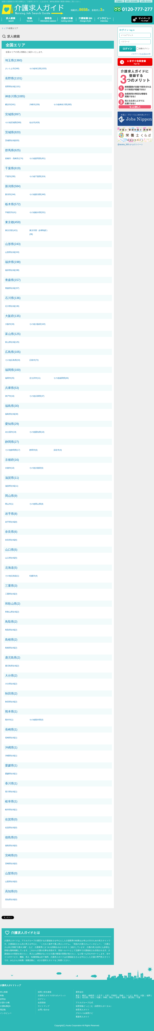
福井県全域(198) (12, 270)
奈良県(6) (11, 531)
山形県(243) (13, 244)
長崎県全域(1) (11, 738)
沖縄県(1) (11, 747)
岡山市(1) (9, 504)
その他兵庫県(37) (36, 396)
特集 (2, 995)
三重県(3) (11, 585)
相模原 (91, 995)
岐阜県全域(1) (11, 809)
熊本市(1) (9, 720)
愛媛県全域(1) (11, 774)
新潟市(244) (10, 194)
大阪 (142, 995)
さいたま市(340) (12, 68)
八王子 (99, 995)
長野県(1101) (13, 78)
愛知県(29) (12, 423)
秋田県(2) (11, 693)
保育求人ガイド (82, 1010)
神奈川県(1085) (15, 96)
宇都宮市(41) (10, 212)
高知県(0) (11, 891)
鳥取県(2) (11, 621)
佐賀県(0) (11, 819)
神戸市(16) (9, 396)
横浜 (84, 995)
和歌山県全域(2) (12, 612)
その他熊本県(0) (36, 720)
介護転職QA (5, 1006)
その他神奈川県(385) (63, 104)
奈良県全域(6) (11, 540)
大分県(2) (11, 675)
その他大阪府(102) (37, 324)
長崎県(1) (11, 729)
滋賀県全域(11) (11, 486)
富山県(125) (13, 334)
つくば (129, 995)
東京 (78, 995)
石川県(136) (13, 298)
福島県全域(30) (11, 414)
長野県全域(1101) (12, 86)
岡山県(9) (11, 495)
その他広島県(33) (12, 360)
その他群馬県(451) (37, 158)
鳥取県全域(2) (11, 630)
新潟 (136, 995)
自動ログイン (144, 48)
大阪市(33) (9, 324)
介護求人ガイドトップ (10, 985)
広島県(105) (13, 352)
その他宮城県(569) (13, 122)
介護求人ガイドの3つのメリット (52, 995)
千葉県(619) (13, 168)
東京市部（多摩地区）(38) (39, 232)
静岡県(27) (12, 441)
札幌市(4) (33, 576)
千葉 (138, 997)
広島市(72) (33, 360)
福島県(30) (12, 405)
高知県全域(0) (11, 899)
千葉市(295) (10, 176)
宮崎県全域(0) (11, 863)
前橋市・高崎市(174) (14, 158)
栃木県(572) (13, 204)
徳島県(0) (11, 837)
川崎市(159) (34, 104)
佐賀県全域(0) (11, 827)
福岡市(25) (9, 378)
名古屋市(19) (10, 432)
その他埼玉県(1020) (38, 68)
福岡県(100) (13, 369)
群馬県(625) (13, 150)
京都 (117, 997)
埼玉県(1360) (13, 60)
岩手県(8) (11, 513)
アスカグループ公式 (84, 1002)
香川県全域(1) (11, 792)
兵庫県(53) (12, 387)
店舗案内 (119, 1)
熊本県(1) (11, 711)
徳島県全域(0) (11, 845)
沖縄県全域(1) (11, 756)
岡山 (111, 997)
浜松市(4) (58, 450)
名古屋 (85, 997)
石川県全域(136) (12, 306)
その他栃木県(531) (37, 212)
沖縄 (105, 997)
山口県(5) (11, 549)
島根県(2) (11, 639)
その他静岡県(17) (12, 450)
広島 (78, 997)
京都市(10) (9, 468)
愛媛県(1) (11, 765)
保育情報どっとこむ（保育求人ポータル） (94, 1006)
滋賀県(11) (12, 477)
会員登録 (42, 1002)
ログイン (42, 999)
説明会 (3, 999)
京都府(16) (12, 459)
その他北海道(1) (12, 576)
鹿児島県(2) (12, 657)
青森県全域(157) (12, 288)
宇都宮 (114, 995)
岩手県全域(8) (11, 522)
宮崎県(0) (11, 855)
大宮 (107, 995)
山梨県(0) (11, 873)
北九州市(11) (34, 378)
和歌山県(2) (12, 603)
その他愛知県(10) (36, 432)
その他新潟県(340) (37, 194)
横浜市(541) (10, 104)
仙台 (92, 997)
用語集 (3, 1010)
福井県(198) (13, 262)
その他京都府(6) (36, 468)
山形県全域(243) (12, 252)
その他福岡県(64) (61, 378)
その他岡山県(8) (36, 504)
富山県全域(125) (12, 342)
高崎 (121, 995)
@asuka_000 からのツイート (130, 144)
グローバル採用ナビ (84, 1013)
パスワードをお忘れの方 (141, 54)
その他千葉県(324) (37, 176)
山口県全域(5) (11, 558)
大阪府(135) (13, 316)
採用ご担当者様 (131, 1)
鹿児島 (131, 997)
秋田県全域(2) (11, 702)
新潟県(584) (13, 186)
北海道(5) (11, 567)
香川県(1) (11, 783)
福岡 (148, 995)
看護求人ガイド (82, 1017)
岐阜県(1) (11, 801)
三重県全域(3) (11, 594)
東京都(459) (13, 222)
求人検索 (4, 992)
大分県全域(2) (11, 684)
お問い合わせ (146, 1)
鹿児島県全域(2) (12, 666)
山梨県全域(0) (11, 881)
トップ (4, 28)
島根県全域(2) (11, 648)
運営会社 (79, 992)
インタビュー (6, 1013)
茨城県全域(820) (12, 140)
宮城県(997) (13, 114)
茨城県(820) (13, 132)
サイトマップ (43, 1006)
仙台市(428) (34, 122)
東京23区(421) (11, 230)
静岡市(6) (33, 450)
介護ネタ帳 (5, 1002)
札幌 (98, 997)
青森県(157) (13, 280)
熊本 (124, 997)
